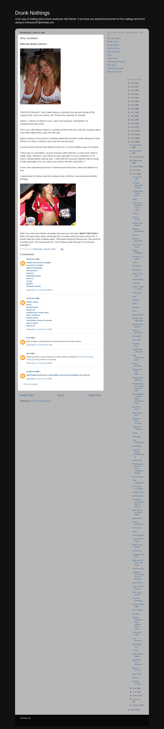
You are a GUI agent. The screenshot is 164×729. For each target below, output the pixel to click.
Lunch (135, 235)
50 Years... (136, 614)
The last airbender (137, 240)
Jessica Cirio (137, 583)
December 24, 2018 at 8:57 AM (39, 345)
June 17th (136, 340)
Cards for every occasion (137, 421)
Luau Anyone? (137, 639)
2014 (133, 123)
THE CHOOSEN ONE (138, 357)
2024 (133, 87)
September (137, 161)
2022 (133, 94)
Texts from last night (115, 68)
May (135, 688)
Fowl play (136, 437)
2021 (133, 98)
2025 (133, 83)
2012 (133, 131)
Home (60, 395)
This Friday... (137, 610)
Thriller (135, 213)
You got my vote (137, 178)
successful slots (59, 341)
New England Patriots (116, 62)
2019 (133, 105)
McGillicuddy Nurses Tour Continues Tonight (137, 468)
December (137, 145)
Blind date (136, 270)
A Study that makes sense (137, 193)
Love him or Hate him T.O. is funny (137, 206)
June (135, 174)
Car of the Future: (136, 408)
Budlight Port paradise (137, 379)
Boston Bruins (113, 42)
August (136, 166)
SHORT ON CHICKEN (137, 319)
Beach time (137, 460)
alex (28, 338)
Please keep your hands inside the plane (138, 387)
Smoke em (136, 551)
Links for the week (137, 274)
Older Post (94, 395)
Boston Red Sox (114, 48)
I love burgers (138, 535)
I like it (135, 262)
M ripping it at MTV (138, 555)
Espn (109, 55)
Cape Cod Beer (113, 52)
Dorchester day (137, 645)
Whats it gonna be (137, 331)
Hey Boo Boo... (136, 345)
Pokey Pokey (137, 279)
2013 (133, 127)
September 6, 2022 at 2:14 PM (39, 379)
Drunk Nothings (32, 13)
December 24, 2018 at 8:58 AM (39, 363)
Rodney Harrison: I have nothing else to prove (137, 623)
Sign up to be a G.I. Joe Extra (138, 562)
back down (136, 674)
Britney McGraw (136, 365)
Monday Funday (136, 682)
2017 (133, 112)
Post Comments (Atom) (41, 401)
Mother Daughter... (138, 251)
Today (134, 433)
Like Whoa (136, 446)
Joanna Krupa (135, 218)
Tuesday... (136, 283)
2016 (133, 116)
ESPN (135, 304)
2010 (133, 138)
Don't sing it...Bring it (137, 487)
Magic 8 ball (112, 58)
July (135, 170)
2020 (133, 101)
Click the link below (137, 540)
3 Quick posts (138, 569)
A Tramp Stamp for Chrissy (137, 185)
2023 (133, 90)
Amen (134, 532)
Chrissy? (136, 678)
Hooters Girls (137, 492)
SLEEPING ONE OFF (137, 350)
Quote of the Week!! (137, 224)
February (136, 699)
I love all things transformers (138, 453)
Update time (137, 518)
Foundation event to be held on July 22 (138, 503)
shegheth (30, 371)
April (135, 692)
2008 (133, 710)
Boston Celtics (113, 45)
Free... (135, 296)
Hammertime (137, 496)
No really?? (137, 336)
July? (134, 199)
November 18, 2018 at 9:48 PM (39, 290)
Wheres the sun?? (137, 414)
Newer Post (27, 395)
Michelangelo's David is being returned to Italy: (138, 398)
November (137, 151)
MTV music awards (137, 593)
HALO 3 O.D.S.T (136, 669)
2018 (133, 109)
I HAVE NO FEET (137, 633)
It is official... (137, 266)
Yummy (135, 650)
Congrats (136, 307)
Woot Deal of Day (114, 72)
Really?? (136, 300)
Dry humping (137, 477)
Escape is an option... (137, 257)
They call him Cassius (138, 587)
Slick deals (111, 65)
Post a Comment (31, 384)
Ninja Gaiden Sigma (137, 655)
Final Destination (138, 441)
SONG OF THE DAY (137, 428)
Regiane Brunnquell (138, 230)
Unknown (30, 259)
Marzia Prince (138, 315)
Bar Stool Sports (114, 38)
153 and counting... (137, 599)
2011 (133, 134)
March (136, 695)
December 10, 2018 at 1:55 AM (39, 329)
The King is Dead (137, 246)
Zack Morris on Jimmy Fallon (137, 512)
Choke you (136, 293)
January (136, 705)
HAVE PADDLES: (138, 523)
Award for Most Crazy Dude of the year (138, 575)
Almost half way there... (137, 371)
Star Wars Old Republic (137, 662)
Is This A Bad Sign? (137, 605)
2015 (133, 120)
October (136, 157)
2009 (133, 142)
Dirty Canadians (138, 481)
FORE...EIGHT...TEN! (138, 288)
